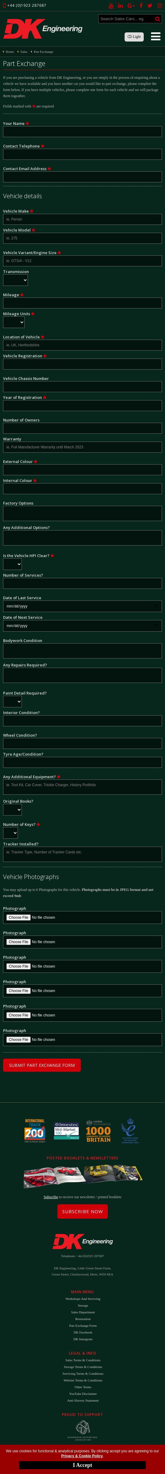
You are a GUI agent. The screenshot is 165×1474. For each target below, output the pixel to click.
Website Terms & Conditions (83, 1380)
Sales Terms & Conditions (82, 1360)
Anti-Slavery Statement (83, 1400)
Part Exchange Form (83, 1325)
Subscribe (51, 1197)
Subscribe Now (82, 1211)
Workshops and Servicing (82, 1299)
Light (134, 37)
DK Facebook (83, 1332)
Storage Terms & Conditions (83, 1367)
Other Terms (83, 1387)
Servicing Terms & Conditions (83, 1373)
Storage (83, 1305)
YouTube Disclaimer (83, 1394)
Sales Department (83, 1312)
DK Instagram (83, 1339)
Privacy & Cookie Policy (82, 1456)
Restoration (83, 1319)
